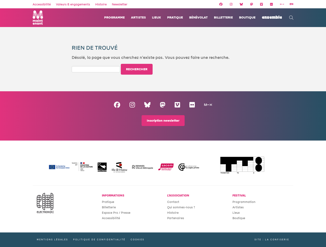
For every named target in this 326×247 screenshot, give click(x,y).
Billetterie (223, 18)
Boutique (247, 18)
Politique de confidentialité (99, 239)
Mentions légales (52, 239)
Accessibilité (42, 4)
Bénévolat (198, 18)
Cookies (137, 239)
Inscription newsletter (163, 121)
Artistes (138, 18)
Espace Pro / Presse (116, 213)
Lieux (156, 18)
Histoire (101, 4)
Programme (114, 18)
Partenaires (175, 218)
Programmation (244, 202)
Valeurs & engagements (73, 4)
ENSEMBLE (272, 18)
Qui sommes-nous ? (181, 207)
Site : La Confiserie (271, 239)
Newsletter (119, 4)
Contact (173, 202)
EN (291, 4)
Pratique (175, 18)
